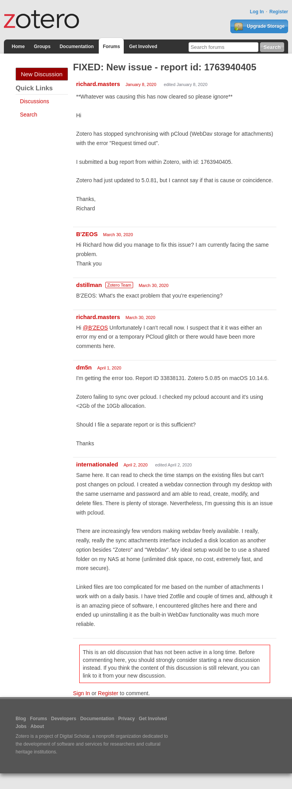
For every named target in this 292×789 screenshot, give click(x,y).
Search (28, 114)
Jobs (21, 726)
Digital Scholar (75, 736)
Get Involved (143, 46)
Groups (42, 46)
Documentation (77, 46)
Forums (111, 46)
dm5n (84, 367)
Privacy (126, 718)
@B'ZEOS (95, 328)
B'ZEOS (87, 234)
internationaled (97, 464)
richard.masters (98, 84)
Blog (21, 718)
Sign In (81, 693)
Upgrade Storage (259, 26)
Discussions (34, 101)
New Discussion (41, 74)
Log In (257, 11)
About (37, 726)
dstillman (89, 285)
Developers (64, 718)
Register (278, 11)
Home (18, 46)
